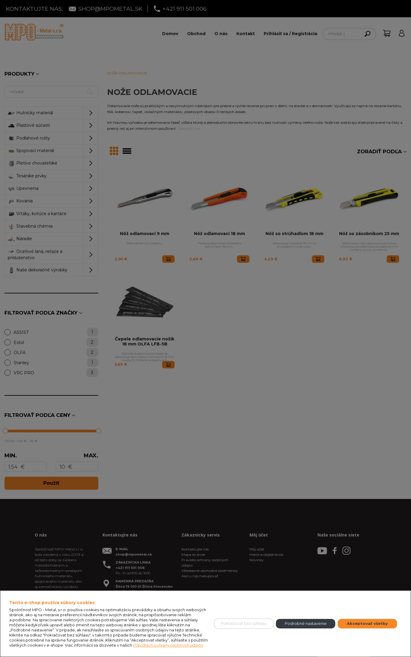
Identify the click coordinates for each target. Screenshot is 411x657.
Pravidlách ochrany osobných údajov (168, 645)
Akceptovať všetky (367, 623)
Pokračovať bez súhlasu (243, 623)
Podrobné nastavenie (306, 623)
